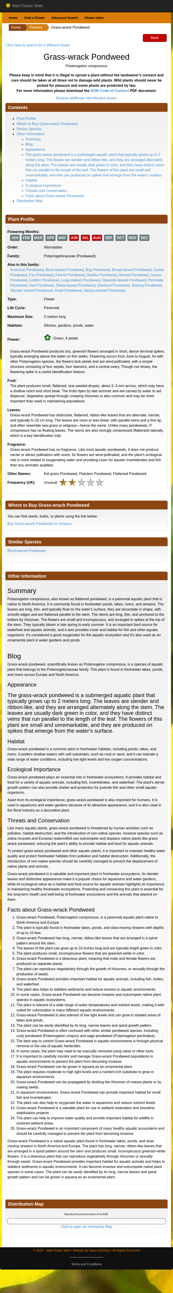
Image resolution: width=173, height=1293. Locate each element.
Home (13, 18)
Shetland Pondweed (113, 285)
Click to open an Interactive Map (86, 1227)
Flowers (36, 27)
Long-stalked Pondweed (80, 280)
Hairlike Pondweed (101, 275)
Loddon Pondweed (44, 280)
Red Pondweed (41, 285)
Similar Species (28, 129)
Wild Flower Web (24, 6)
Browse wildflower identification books (86, 98)
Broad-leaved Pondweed (131, 270)
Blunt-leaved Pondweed (65, 270)
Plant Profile (26, 119)
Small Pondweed (68, 290)
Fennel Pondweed (69, 275)
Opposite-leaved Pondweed (124, 280)
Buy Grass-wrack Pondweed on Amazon (39, 524)
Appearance (35, 149)
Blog (29, 144)
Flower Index (94, 18)
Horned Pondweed (133, 275)
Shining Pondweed (147, 285)
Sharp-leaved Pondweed (75, 285)
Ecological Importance (43, 185)
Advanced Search (64, 18)
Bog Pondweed (97, 270)
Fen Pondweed (41, 275)
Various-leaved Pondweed (104, 290)
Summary (33, 139)
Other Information (30, 134)
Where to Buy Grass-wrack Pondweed (46, 124)
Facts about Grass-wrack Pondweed (54, 196)
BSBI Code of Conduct (109, 91)
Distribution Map (29, 201)
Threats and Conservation (46, 191)
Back (155, 38)
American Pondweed (26, 270)
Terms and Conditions (86, 1264)
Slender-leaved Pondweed (31, 290)
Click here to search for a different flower (37, 45)
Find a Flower (34, 18)
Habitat (31, 180)
